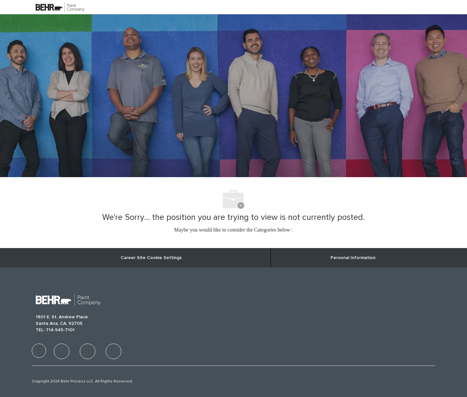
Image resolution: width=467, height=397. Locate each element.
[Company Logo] (52, 7)
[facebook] (39, 351)
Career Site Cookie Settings (151, 257)
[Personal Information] (353, 257)
